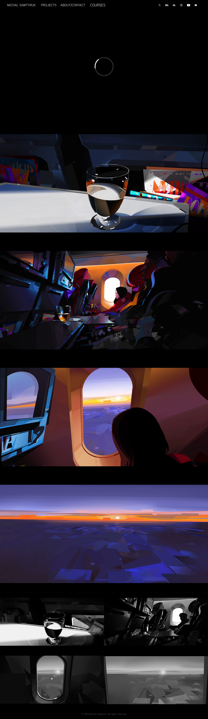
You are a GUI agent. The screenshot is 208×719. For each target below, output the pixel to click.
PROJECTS (48, 5)
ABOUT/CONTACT (72, 5)
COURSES (97, 5)
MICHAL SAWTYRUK (21, 5)
